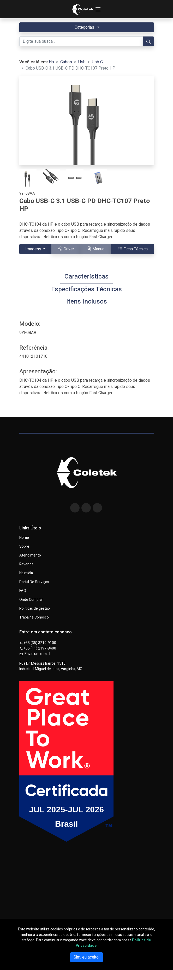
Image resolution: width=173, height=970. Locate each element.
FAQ (22, 591)
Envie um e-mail (34, 654)
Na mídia (26, 573)
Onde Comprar (31, 600)
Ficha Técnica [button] (133, 249)
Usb (82, 62)
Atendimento (30, 555)
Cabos (66, 62)
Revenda (26, 564)
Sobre (24, 546)
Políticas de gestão (34, 608)
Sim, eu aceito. (86, 957)
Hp (51, 62)
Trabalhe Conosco (34, 617)
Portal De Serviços (34, 582)
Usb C (97, 62)
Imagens (33, 249)
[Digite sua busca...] (81, 41)
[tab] (86, 277)
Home (24, 538)
